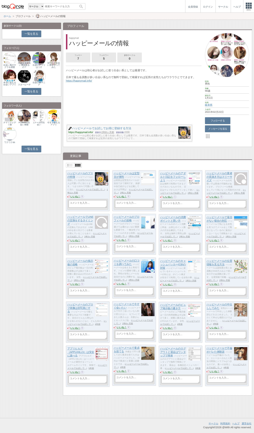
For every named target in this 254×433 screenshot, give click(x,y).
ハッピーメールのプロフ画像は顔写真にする (80, 308)
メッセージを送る (217, 128)
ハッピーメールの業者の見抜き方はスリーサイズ (219, 177)
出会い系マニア (39, 83)
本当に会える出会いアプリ (9, 83)
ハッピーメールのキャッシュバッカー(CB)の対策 (173, 264)
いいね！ (75, 196)
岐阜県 (208, 104)
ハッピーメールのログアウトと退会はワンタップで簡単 (173, 352)
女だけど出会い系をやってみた (53, 65)
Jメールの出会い (39, 123)
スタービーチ (24, 85)
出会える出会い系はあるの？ (24, 65)
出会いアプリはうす (39, 66)
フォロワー (104, 57)
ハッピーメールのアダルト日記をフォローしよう (173, 177)
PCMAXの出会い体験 (24, 123)
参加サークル (129, 57)
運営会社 (247, 423)
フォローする (218, 120)
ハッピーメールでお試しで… (90, 189)
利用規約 (225, 423)
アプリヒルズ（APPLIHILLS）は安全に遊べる (80, 352)
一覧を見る (31, 33)
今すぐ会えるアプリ (53, 123)
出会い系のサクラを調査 (9, 66)
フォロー (78, 57)
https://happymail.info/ (79, 80)
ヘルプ (236, 423)
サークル (213, 423)
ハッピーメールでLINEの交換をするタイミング (80, 220)
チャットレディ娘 (9, 123)
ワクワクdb (9, 142)
